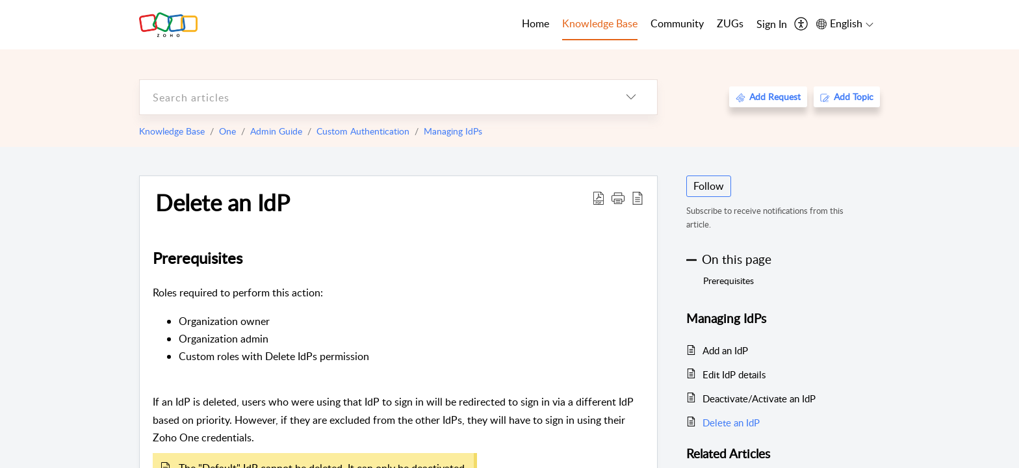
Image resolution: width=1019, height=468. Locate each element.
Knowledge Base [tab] (600, 23)
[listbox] (631, 97)
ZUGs (730, 23)
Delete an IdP (222, 202)
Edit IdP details (734, 374)
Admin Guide (276, 131)
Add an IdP (725, 350)
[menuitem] (771, 24)
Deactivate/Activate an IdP (759, 398)
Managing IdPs (453, 131)
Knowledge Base (172, 131)
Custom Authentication (362, 131)
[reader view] (637, 197)
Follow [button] (708, 186)
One (227, 131)
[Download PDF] (598, 197)
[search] (372, 97)
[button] (618, 197)
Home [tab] (535, 23)
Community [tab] (677, 23)
